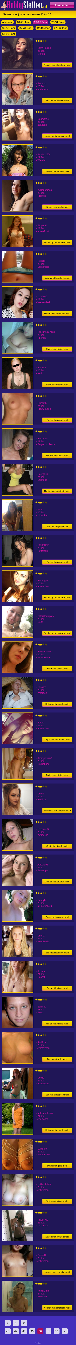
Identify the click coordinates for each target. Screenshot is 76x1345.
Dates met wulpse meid (57, 455)
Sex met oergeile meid (57, 526)
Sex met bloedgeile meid (57, 1095)
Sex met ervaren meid (57, 420)
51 (48, 1331)
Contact (38, 1343)
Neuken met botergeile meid (57, 1308)
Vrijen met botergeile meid (57, 739)
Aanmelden (62, 5)
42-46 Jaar (43, 28)
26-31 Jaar (57, 22)
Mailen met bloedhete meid (57, 278)
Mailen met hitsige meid (57, 1024)
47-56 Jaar (60, 28)
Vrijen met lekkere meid (57, 384)
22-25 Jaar (40, 22)
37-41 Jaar (25, 28)
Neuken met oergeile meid (57, 1272)
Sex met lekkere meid (57, 668)
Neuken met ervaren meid (57, 171)
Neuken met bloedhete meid (57, 65)
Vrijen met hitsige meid (57, 1201)
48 (24, 1331)
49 (32, 1331)
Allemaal (7, 22)
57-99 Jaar (8, 34)
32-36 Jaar (8, 28)
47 (15, 1331)
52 (56, 1331)
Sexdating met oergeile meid (57, 810)
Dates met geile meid (57, 1059)
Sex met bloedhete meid (57, 100)
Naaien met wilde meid (57, 207)
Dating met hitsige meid (57, 349)
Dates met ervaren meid (57, 917)
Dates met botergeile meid (57, 136)
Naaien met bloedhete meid (57, 313)
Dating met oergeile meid (57, 704)
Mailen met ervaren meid (57, 1237)
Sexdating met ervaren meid (57, 242)
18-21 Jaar (23, 22)
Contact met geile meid (57, 846)
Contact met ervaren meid (57, 881)
